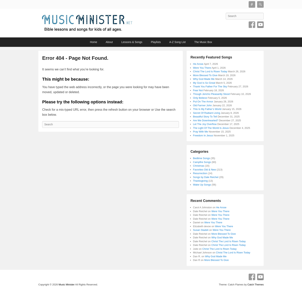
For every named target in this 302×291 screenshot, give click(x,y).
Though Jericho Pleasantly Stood (211, 94)
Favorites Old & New (204, 169)
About (109, 42)
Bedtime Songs (201, 158)
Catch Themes (255, 284)
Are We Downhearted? (205, 120)
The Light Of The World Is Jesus (211, 128)
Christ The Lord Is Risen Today (210, 71)
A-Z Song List (177, 42)
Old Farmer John (202, 105)
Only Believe (200, 97)
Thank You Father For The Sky (210, 86)
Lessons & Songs (131, 42)
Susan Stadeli (200, 230)
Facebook (252, 24)
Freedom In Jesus (203, 135)
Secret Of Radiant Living (206, 112)
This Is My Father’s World (207, 109)
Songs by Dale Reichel (205, 177)
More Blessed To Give (205, 75)
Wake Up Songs (202, 184)
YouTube (260, 24)
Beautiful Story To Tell (205, 116)
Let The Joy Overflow (205, 124)
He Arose (198, 63)
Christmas (198, 165)
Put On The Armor (203, 101)
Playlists (156, 42)
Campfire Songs (202, 162)
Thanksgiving (200, 180)
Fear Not (198, 90)
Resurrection (200, 173)
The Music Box (203, 42)
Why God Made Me (204, 79)
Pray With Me (200, 131)
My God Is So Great (204, 82)
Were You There (202, 67)
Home (93, 42)
